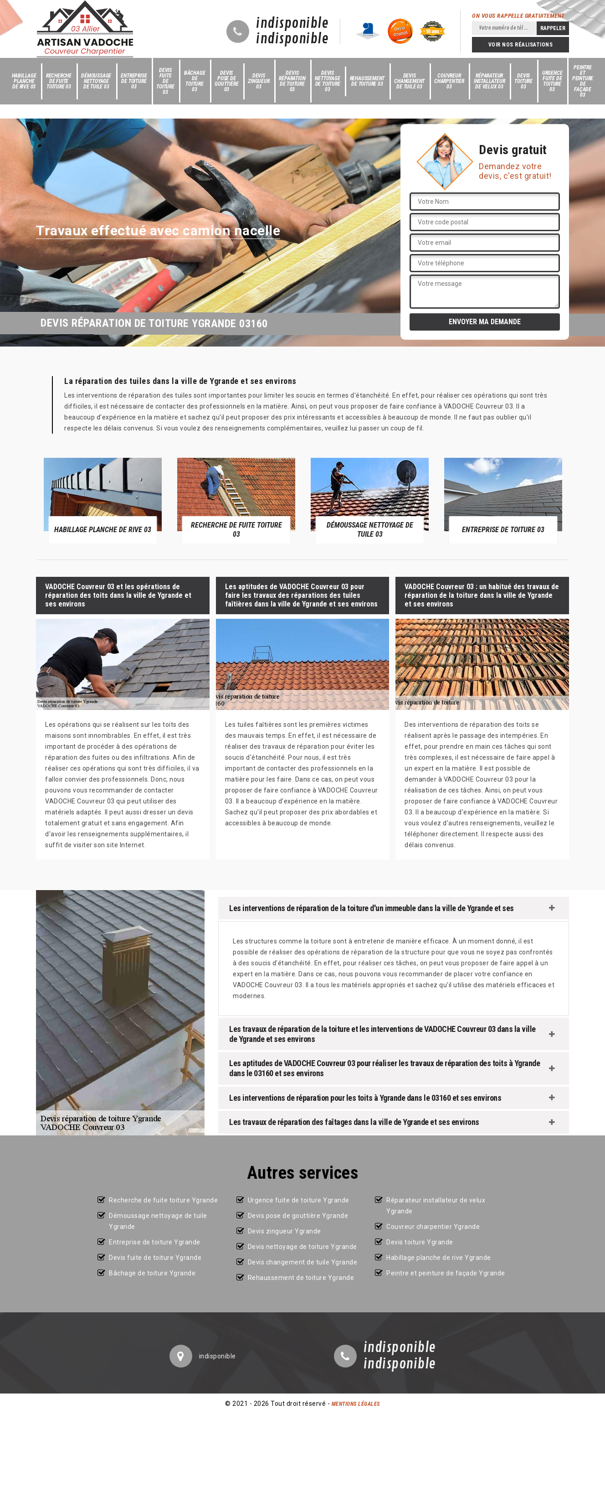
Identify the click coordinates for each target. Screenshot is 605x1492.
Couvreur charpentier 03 (449, 81)
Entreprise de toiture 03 (134, 81)
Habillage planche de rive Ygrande (438, 1257)
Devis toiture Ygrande (419, 1242)
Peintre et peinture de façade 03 (582, 81)
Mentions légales (356, 1404)
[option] (102, 500)
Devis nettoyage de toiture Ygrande (302, 1246)
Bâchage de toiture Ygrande (152, 1273)
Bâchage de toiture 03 (194, 81)
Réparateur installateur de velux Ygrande (435, 1206)
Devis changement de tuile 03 (409, 81)
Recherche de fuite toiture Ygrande (163, 1200)
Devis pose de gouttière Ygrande (298, 1215)
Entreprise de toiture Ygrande (154, 1242)
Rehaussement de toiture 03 (367, 81)
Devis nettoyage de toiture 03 (327, 81)
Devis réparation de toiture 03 (292, 81)
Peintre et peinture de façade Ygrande (445, 1273)
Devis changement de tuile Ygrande (303, 1262)
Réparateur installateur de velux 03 (489, 81)
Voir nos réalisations (520, 44)
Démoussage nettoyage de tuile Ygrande (158, 1221)
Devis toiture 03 (523, 81)
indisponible (292, 23)
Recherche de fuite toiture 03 (59, 81)
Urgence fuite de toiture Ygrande (298, 1200)
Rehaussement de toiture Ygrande (301, 1277)
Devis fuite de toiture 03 (165, 81)
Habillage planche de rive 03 (24, 81)
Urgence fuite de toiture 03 (552, 81)
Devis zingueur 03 (258, 81)
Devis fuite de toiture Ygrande (155, 1257)
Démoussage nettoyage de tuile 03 (96, 81)
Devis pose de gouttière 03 (226, 81)
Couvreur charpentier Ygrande (433, 1226)
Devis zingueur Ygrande (284, 1231)
